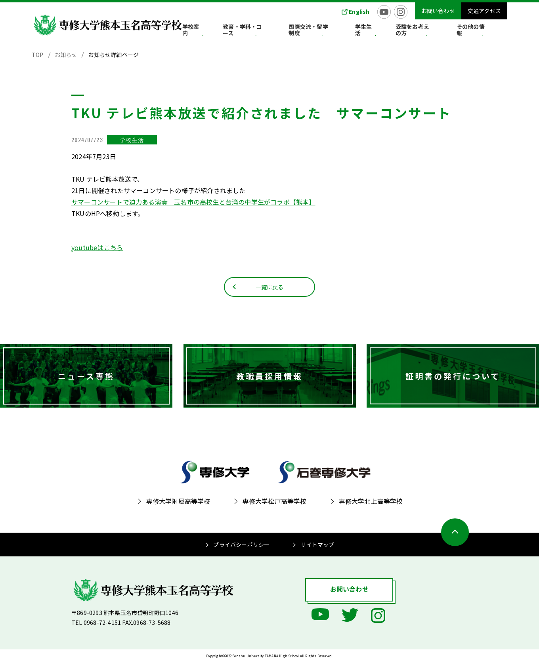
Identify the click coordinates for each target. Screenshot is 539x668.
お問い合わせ (438, 11)
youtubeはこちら (97, 247)
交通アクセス (484, 11)
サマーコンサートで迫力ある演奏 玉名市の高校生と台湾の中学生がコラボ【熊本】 (193, 202)
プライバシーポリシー (241, 550)
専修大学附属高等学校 (178, 507)
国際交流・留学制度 (343, 31)
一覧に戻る (270, 291)
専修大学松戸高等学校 (275, 507)
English (359, 11)
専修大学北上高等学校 (371, 507)
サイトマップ (317, 550)
